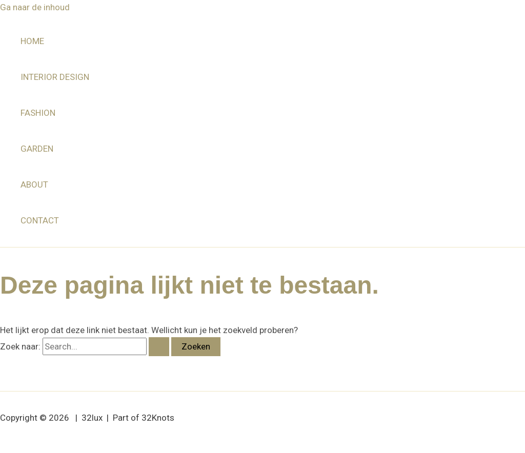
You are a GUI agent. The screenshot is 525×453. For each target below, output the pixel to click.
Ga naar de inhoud (35, 7)
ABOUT (34, 184)
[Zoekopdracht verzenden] (159, 346)
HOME (32, 41)
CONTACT (40, 220)
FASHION (38, 113)
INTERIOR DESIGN (55, 77)
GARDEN (37, 148)
